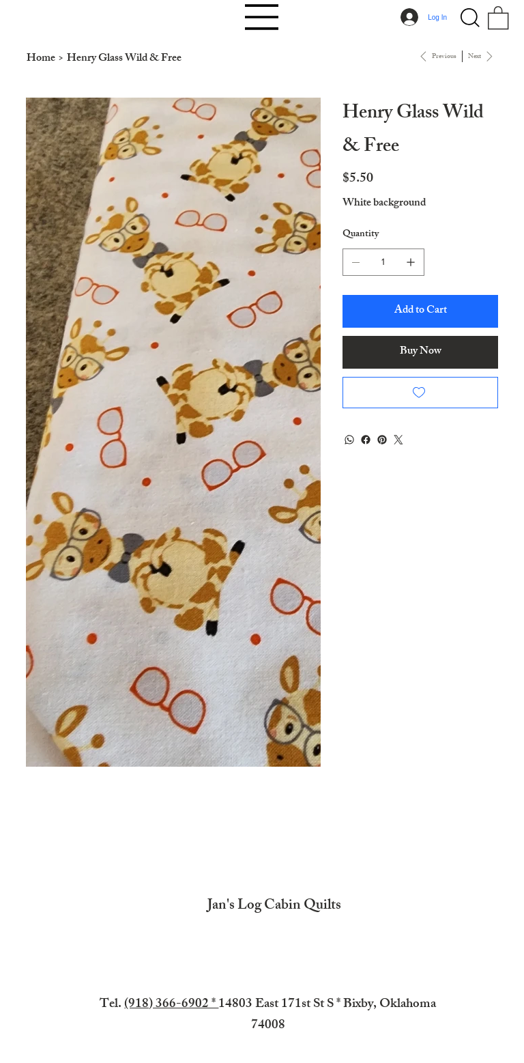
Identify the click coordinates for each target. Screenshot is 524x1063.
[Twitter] (398, 440)
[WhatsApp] (349, 440)
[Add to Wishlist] (420, 392)
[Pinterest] (382, 440)
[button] (470, 18)
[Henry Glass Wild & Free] (124, 59)
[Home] (41, 59)
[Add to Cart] (420, 311)
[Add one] (410, 262)
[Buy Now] (420, 352)
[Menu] (262, 17)
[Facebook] (366, 440)
